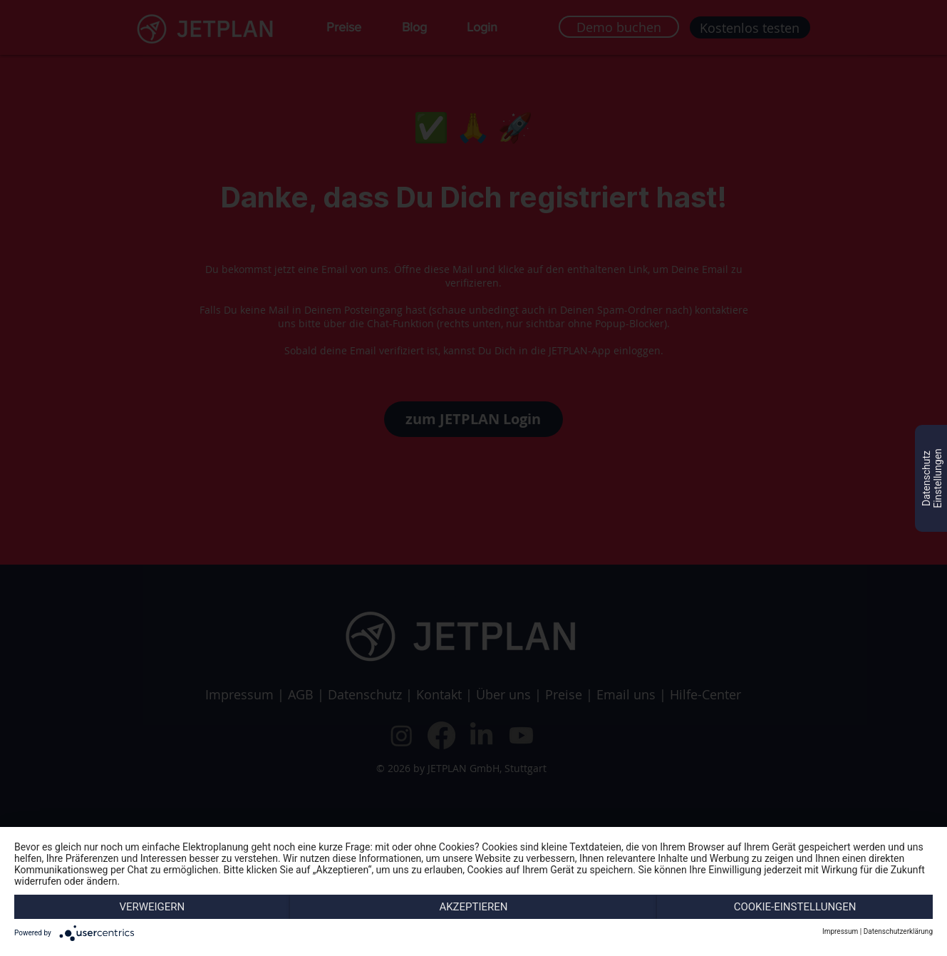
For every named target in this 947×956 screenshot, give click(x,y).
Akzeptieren (473, 906)
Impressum (840, 931)
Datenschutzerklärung (898, 931)
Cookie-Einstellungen (795, 906)
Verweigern (152, 906)
